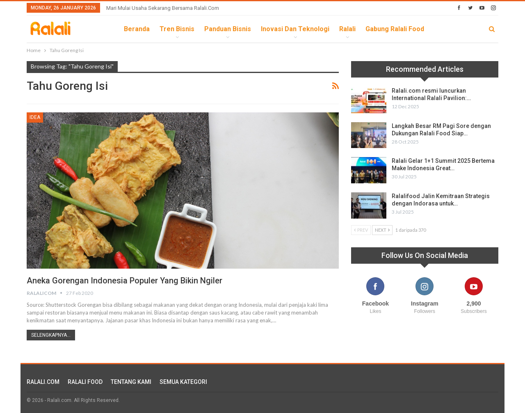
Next (382, 230)
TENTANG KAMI (131, 382)
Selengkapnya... (51, 335)
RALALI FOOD (85, 382)
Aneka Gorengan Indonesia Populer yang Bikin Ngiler (124, 280)
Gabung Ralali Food (394, 29)
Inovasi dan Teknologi (295, 29)
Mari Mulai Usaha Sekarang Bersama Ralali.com (162, 8)
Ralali (347, 29)
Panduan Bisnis (227, 29)
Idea (35, 117)
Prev (361, 230)
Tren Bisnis (177, 29)
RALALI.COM (43, 382)
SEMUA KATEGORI (183, 382)
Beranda (137, 29)
